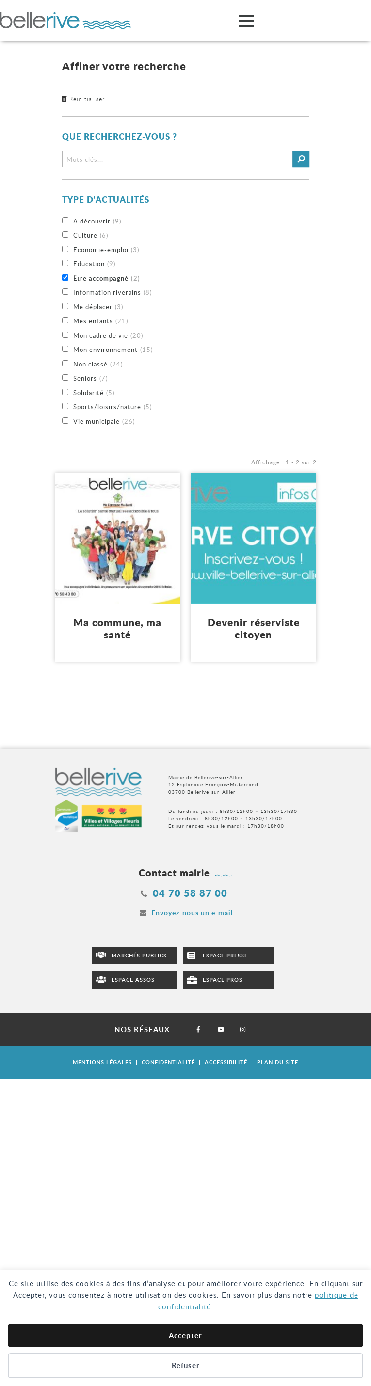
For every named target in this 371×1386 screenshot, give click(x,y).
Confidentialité (168, 1062)
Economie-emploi (106, 250)
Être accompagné (106, 279)
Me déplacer (98, 307)
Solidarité (93, 393)
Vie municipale (104, 422)
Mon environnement (113, 350)
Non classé (98, 364)
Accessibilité (226, 1062)
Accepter (185, 1335)
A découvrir (97, 221)
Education (94, 264)
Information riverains (112, 293)
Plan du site (277, 1062)
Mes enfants (100, 321)
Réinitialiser (87, 99)
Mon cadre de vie (108, 336)
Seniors (90, 378)
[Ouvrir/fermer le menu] (246, 21)
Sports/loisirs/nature (112, 407)
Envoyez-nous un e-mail (192, 912)
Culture (90, 235)
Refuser (186, 1365)
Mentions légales (102, 1062)
